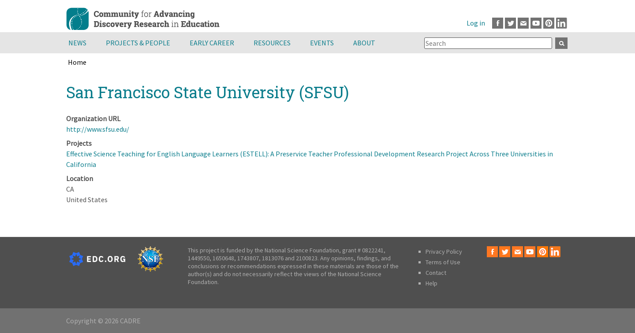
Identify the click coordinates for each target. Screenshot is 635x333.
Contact (436, 273)
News (77, 42)
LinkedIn (561, 23)
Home (77, 62)
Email (523, 23)
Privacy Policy (444, 251)
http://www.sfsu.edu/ (97, 129)
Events (322, 42)
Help (431, 283)
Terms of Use (443, 262)
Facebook (497, 23)
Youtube (536, 23)
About (364, 42)
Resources (272, 42)
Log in (476, 22)
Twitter (510, 23)
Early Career (212, 42)
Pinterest (548, 23)
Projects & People (138, 42)
